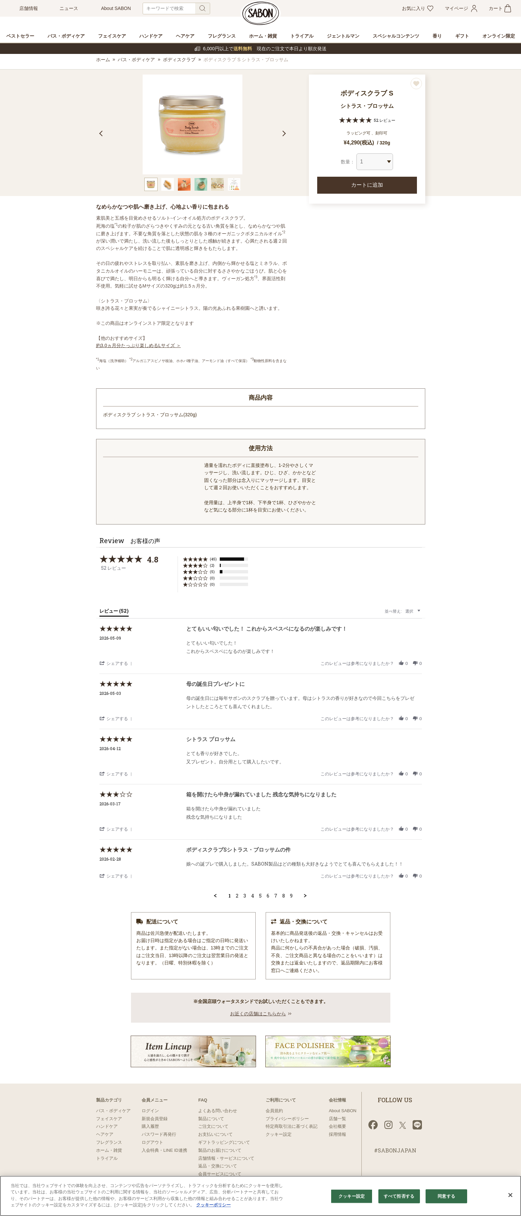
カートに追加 (367, 185)
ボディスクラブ (179, 59)
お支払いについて (215, 1134)
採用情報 (337, 1134)
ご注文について (213, 1126)
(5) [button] (212, 571)
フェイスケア (109, 1118)
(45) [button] (213, 558)
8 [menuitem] (283, 896)
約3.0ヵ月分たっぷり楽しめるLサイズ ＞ (138, 345)
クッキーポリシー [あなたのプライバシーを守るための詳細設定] (213, 1204)
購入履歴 (150, 1126)
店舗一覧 (337, 1118)
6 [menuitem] (268, 896)
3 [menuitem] (244, 896)
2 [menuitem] (237, 896)
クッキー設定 (279, 1134)
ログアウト (152, 1142)
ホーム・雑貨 (109, 1150)
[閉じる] (510, 1195)
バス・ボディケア (136, 59)
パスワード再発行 (159, 1134)
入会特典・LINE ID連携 (164, 1150)
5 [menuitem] (260, 896)
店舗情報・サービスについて (226, 1158)
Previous (102, 133)
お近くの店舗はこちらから (258, 1013)
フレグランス (109, 1142)
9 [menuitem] (291, 896)
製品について (211, 1118)
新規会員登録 (155, 1118)
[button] (116, 663)
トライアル (107, 1158)
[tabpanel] (192, 124)
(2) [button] (212, 565)
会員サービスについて (219, 1173)
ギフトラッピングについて (224, 1142)
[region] (260, 1196)
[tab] (114, 612)
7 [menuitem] (275, 896)
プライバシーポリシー (287, 1118)
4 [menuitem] (252, 896)
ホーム (103, 59)
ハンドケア (107, 1126)
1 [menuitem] (229, 896)
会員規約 (274, 1110)
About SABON (342, 1110)
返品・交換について (217, 1165)
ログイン (150, 1110)
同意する (446, 1196)
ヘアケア (104, 1134)
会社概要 (337, 1126)
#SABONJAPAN (395, 1150)
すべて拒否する (399, 1196)
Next (283, 133)
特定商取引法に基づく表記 (292, 1126)
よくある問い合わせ (217, 1110)
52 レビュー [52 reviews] (384, 120)
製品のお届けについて (219, 1150)
